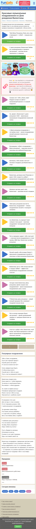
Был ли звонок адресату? (9, 509)
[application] (4, 34)
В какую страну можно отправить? (11, 506)
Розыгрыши (32, 8)
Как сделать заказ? (7, 501)
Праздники (5, 8)
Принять (18, 526)
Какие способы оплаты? (8, 504)
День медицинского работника (11, 471)
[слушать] (5, 35)
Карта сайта (5, 517)
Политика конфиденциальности (10, 511)
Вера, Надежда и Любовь (9, 479)
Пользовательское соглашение (10, 514)
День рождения (15, 8)
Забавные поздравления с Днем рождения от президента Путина (24, 3)
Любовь (24, 8)
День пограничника (7, 465)
